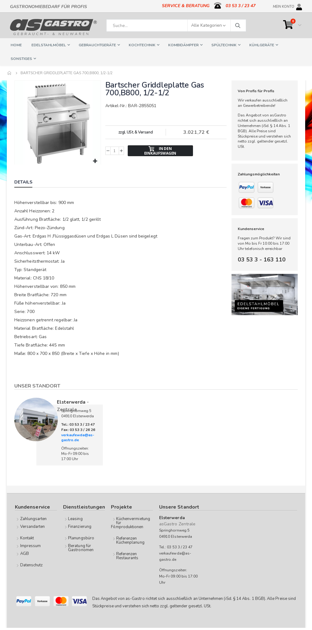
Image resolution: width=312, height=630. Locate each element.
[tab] (28, 182)
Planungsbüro (81, 537)
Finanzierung (79, 526)
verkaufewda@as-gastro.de (77, 437)
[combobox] (176, 25)
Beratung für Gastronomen (81, 547)
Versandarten (32, 526)
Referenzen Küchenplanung (130, 540)
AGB (24, 553)
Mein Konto (283, 5)
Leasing (75, 518)
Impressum (30, 545)
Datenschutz (31, 564)
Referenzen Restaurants (127, 555)
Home (9, 73)
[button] (94, 160)
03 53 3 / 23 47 (240, 6)
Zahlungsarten (33, 518)
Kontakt (27, 537)
